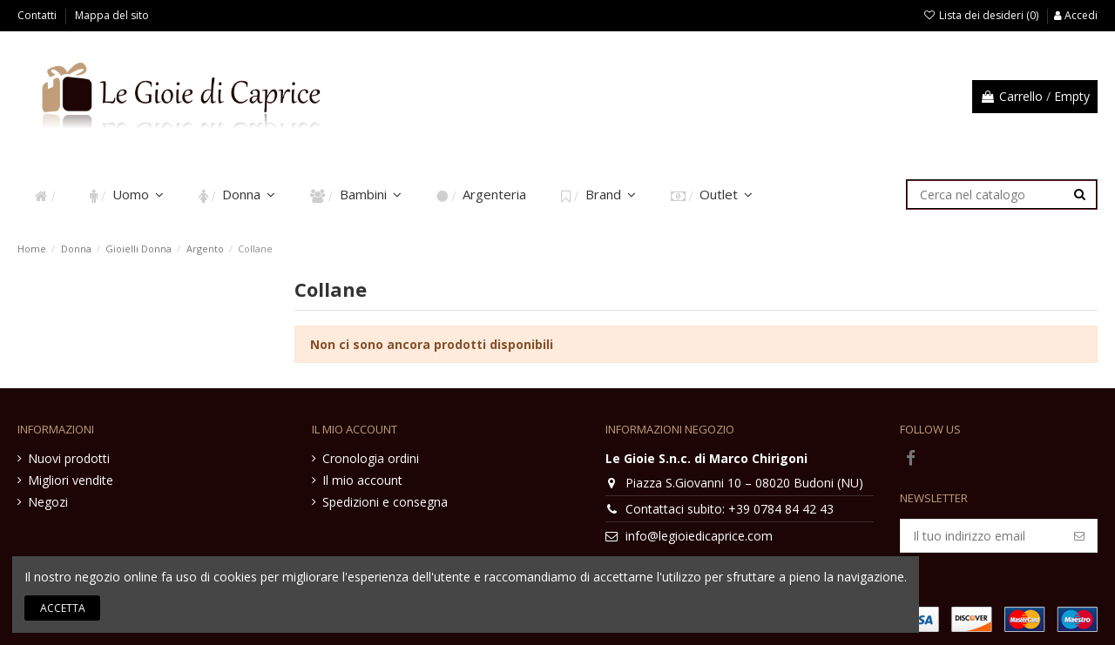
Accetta (62, 608)
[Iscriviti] (1079, 536)
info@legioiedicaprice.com (699, 535)
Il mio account (362, 480)
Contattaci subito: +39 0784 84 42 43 (729, 509)
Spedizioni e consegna (385, 502)
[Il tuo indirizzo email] (981, 536)
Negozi (48, 502)
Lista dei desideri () (982, 15)
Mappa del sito (112, 15)
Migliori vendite (70, 480)
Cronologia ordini (370, 458)
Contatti (38, 15)
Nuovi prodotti (69, 458)
